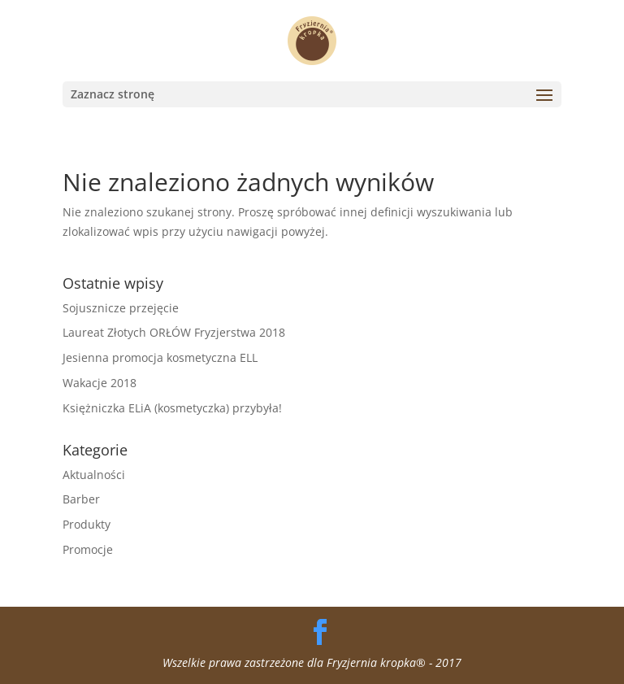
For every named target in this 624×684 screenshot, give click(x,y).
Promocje (88, 549)
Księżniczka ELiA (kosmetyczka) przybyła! (172, 408)
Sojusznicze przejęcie (121, 308)
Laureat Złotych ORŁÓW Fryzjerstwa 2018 (174, 332)
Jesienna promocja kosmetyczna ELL (160, 357)
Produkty (86, 524)
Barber (81, 499)
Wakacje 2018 (99, 382)
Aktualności (94, 474)
